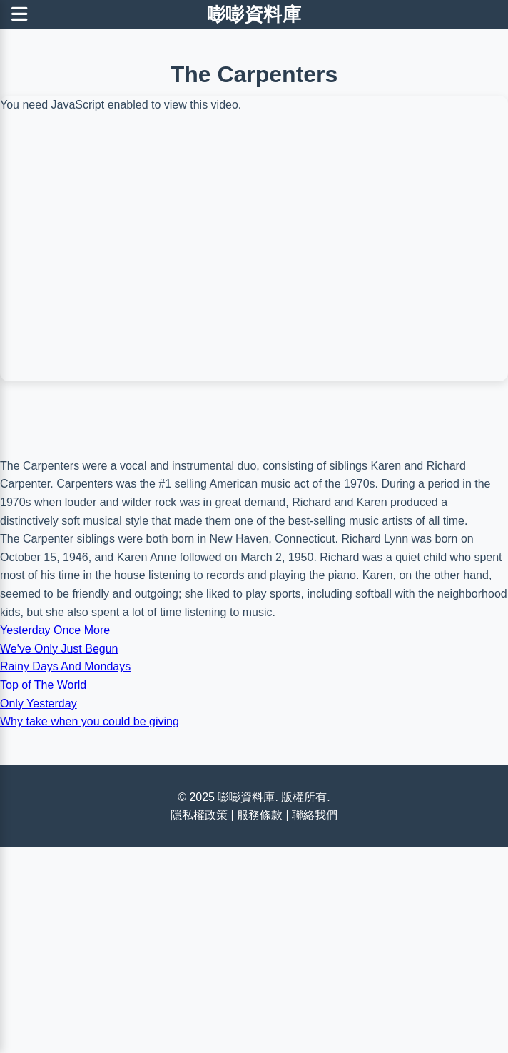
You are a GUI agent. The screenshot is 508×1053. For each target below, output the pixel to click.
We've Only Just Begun (59, 649)
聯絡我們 (314, 815)
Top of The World (43, 685)
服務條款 (260, 815)
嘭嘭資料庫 (254, 14)
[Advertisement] (254, 350)
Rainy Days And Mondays (65, 666)
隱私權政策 (199, 815)
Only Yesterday (38, 703)
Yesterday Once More (55, 630)
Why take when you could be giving (89, 721)
